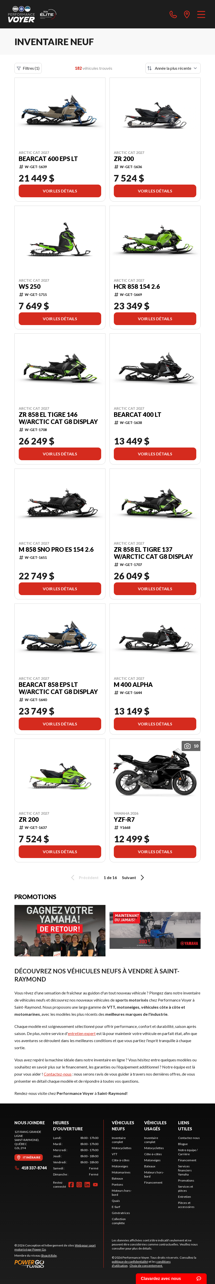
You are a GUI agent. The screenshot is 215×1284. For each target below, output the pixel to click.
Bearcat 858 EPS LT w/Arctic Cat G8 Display (58, 688)
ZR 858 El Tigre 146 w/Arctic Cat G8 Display (58, 418)
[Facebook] (71, 1185)
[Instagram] (79, 1185)
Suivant (134, 878)
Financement (153, 1182)
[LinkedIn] (87, 1185)
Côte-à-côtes (121, 1160)
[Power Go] (58, 1264)
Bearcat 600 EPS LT (48, 158)
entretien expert (82, 1033)
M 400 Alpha (133, 684)
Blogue (183, 1144)
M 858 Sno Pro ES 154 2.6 (56, 549)
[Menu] (201, 14)
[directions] (187, 14)
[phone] (173, 14)
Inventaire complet (119, 1140)
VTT (114, 1154)
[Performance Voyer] (33, 14)
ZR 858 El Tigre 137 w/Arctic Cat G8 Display (153, 553)
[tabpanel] (75, 1156)
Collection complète (119, 1221)
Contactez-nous (58, 1074)
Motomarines (121, 1172)
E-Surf (116, 1207)
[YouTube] (95, 1185)
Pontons (117, 1184)
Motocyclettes (122, 1148)
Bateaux (117, 1178)
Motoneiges (120, 1166)
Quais (116, 1201)
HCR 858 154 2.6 (137, 286)
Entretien (184, 1197)
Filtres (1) (28, 68)
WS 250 (29, 286)
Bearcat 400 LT (137, 414)
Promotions (186, 1180)
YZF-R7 (124, 819)
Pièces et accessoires (186, 1205)
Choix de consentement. (146, 1266)
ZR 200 (124, 158)
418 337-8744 (30, 1167)
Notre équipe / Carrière (188, 1152)
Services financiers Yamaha (185, 1170)
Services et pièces (185, 1188)
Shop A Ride (49, 1255)
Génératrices (121, 1213)
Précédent (84, 878)
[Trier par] (173, 68)
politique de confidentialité (130, 1261)
